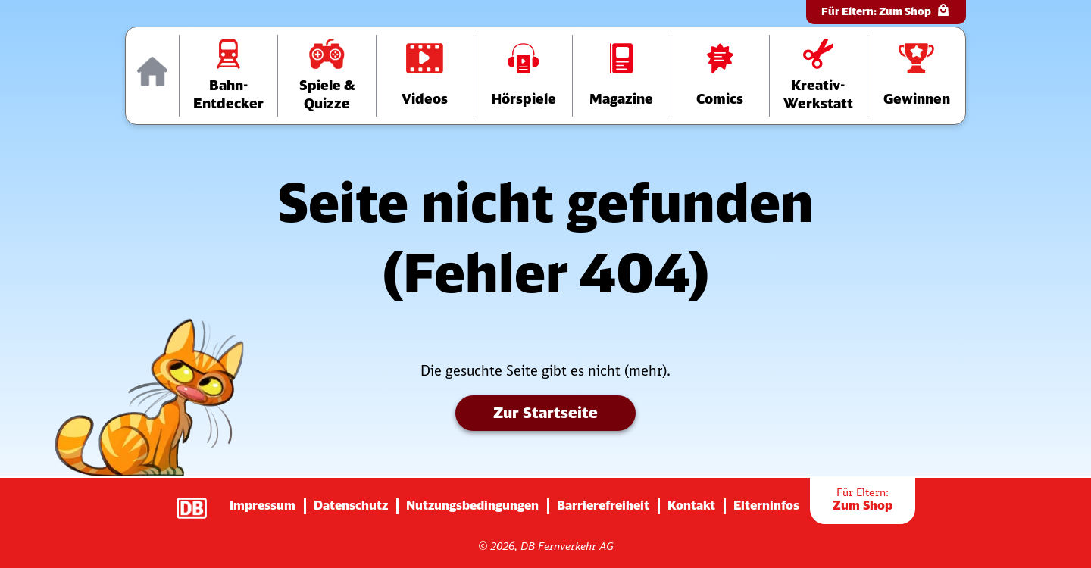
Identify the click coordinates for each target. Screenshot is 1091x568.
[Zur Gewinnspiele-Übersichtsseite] (916, 76)
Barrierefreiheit (603, 505)
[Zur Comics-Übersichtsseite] (720, 76)
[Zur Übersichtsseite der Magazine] (622, 76)
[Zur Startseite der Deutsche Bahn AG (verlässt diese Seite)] (199, 500)
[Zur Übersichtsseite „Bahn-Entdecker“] (228, 76)
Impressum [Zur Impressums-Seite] (262, 505)
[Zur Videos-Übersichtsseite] (425, 76)
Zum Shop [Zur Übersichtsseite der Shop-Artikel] (862, 499)
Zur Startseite (545, 412)
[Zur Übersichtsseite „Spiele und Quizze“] (327, 76)
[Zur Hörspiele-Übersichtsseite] (523, 76)
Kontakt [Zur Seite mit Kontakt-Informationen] (691, 505)
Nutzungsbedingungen (472, 505)
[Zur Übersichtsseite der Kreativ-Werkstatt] (818, 76)
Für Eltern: (886, 10)
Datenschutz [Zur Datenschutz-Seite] (351, 505)
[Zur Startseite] (152, 76)
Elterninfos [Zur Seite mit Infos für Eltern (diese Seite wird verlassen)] (766, 505)
